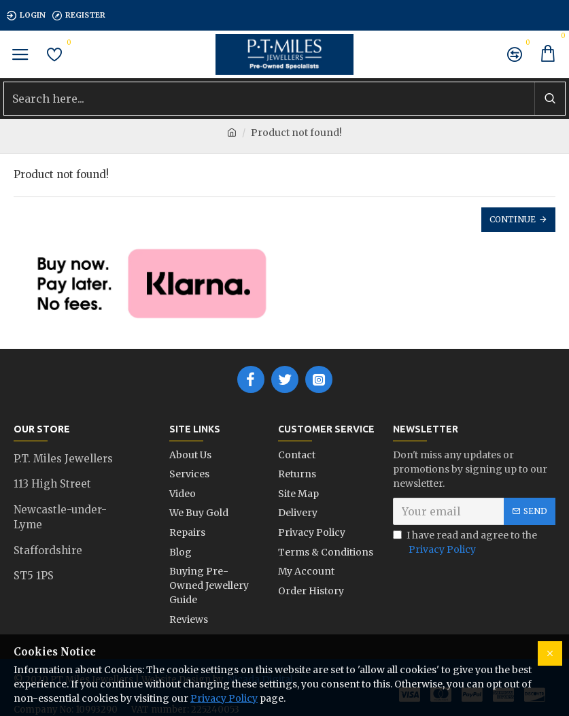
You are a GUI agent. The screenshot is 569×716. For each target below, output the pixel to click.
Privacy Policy (224, 698)
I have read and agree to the (465, 543)
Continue (512, 219)
